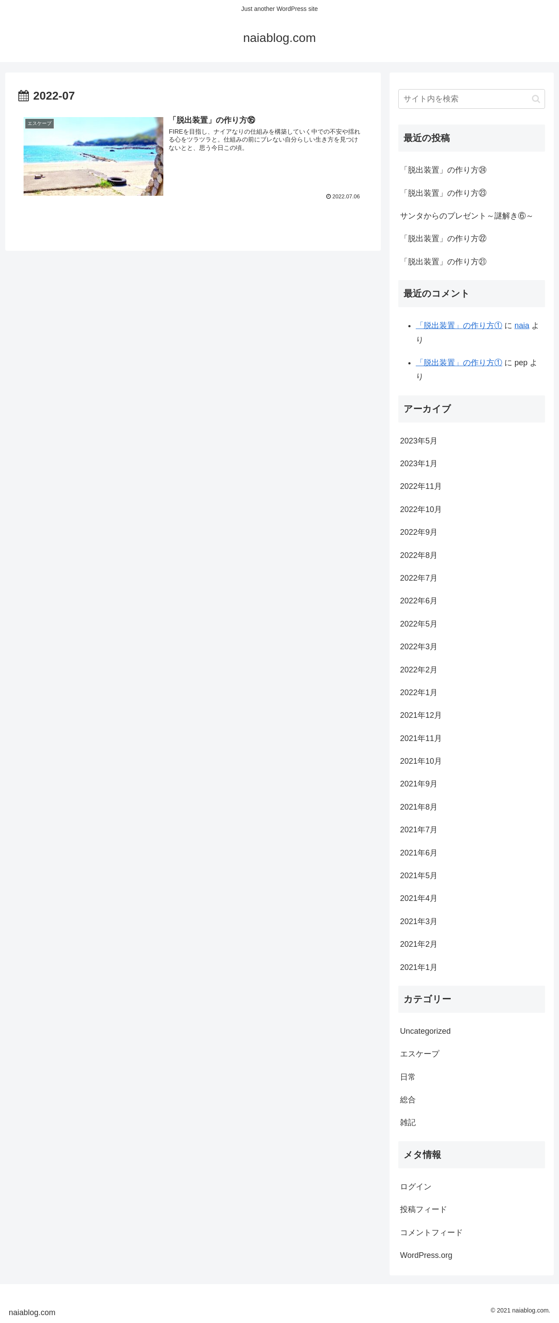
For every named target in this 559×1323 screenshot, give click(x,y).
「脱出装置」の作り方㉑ (443, 261)
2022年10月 (421, 509)
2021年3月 (419, 921)
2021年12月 (421, 715)
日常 (408, 1077)
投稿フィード (423, 1209)
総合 (408, 1099)
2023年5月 (419, 440)
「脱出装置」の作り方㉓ (443, 193)
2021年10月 (421, 761)
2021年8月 (419, 807)
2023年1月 (419, 463)
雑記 (408, 1122)
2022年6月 (419, 600)
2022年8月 (419, 555)
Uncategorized (425, 1031)
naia (521, 325)
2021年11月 (421, 738)
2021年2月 (419, 944)
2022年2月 (419, 669)
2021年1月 (419, 967)
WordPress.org (426, 1255)
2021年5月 (419, 875)
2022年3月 (419, 646)
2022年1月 (419, 692)
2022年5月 (419, 624)
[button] (536, 99)
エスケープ (419, 1053)
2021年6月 (419, 853)
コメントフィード (431, 1232)
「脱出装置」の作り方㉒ (443, 238)
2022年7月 (419, 578)
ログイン (415, 1186)
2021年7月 (419, 829)
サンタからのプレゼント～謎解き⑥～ (467, 215)
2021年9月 (419, 783)
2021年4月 (419, 898)
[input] (471, 99)
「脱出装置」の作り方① (459, 325)
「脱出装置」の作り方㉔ (443, 170)
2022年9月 (419, 532)
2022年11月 (421, 486)
